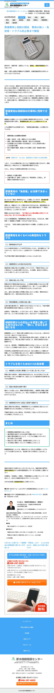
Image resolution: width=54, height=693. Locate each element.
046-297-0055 (37, 494)
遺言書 (14, 23)
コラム (22, 17)
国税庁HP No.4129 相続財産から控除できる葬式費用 (29, 158)
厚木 (29, 17)
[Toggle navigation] (47, 5)
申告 (7, 20)
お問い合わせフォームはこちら (27, 582)
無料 (42, 17)
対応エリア (27, 639)
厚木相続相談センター (19, 4)
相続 (13, 20)
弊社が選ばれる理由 (27, 627)
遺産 (7, 23)
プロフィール (27, 645)
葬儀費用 (44, 20)
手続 (36, 17)
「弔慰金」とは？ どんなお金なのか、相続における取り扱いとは (38, 545)
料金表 (27, 633)
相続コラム (27, 651)
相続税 (21, 20)
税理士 (36, 20)
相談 (28, 20)
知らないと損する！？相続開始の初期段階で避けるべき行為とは (15, 545)
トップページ (27, 621)
